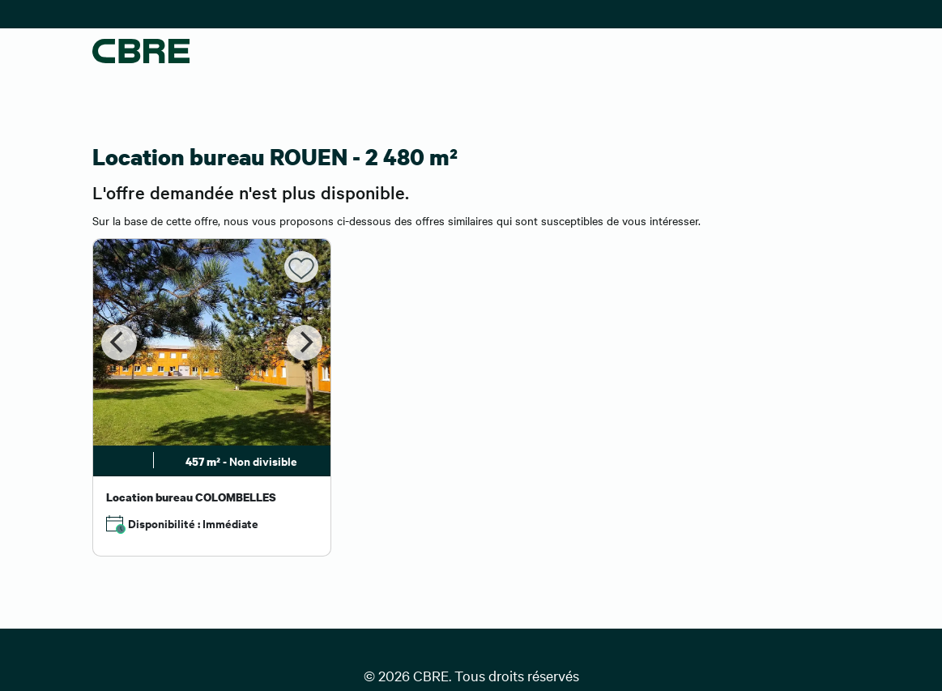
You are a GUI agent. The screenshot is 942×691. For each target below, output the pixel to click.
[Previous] (119, 342)
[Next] (304, 342)
